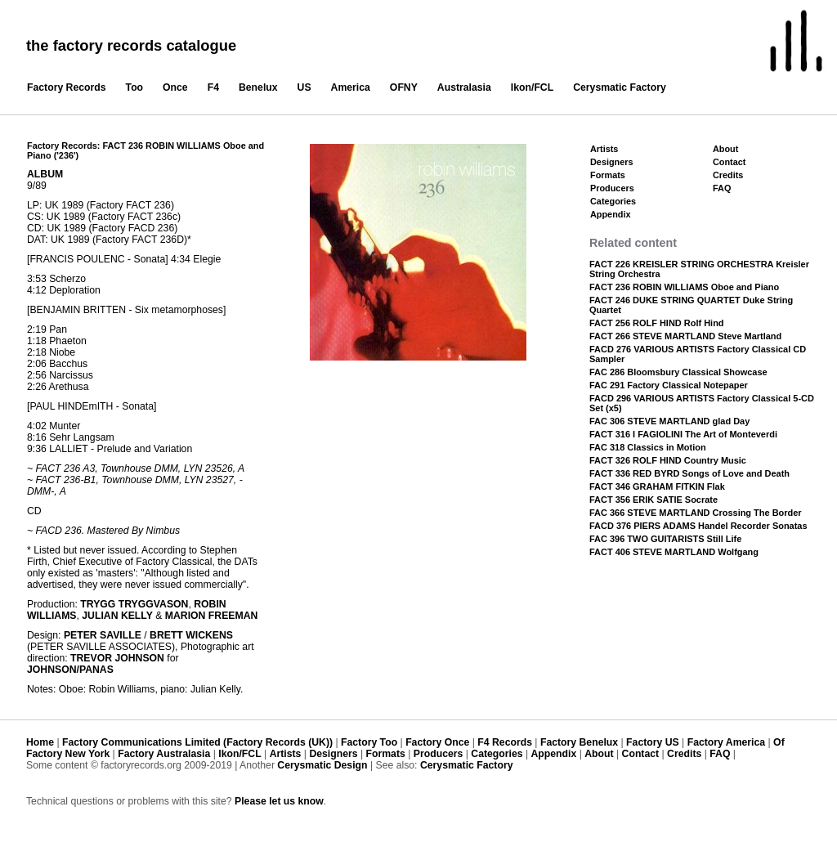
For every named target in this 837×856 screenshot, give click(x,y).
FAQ (722, 188)
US (304, 87)
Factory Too (369, 742)
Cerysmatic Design (322, 765)
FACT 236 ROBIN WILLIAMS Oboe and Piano (684, 287)
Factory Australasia (164, 754)
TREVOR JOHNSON (117, 658)
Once (175, 87)
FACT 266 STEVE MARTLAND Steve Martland (685, 336)
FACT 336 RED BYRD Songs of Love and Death (689, 473)
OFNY (404, 87)
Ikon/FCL (532, 87)
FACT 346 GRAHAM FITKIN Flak (657, 486)
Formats (607, 175)
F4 (213, 87)
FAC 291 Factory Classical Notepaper (668, 385)
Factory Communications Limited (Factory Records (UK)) (197, 742)
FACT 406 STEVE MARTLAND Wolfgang (674, 552)
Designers (611, 162)
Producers (612, 188)
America (350, 87)
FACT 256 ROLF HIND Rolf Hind (656, 323)
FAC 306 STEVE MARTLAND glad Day (669, 421)
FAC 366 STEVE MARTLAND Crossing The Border (695, 513)
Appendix (610, 214)
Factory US (652, 742)
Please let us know (279, 801)
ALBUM (45, 174)
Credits (728, 175)
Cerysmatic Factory (619, 87)
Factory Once (437, 742)
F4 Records (504, 742)
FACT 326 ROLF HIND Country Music (667, 460)
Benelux (258, 87)
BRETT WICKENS (191, 635)
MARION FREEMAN (211, 615)
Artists (604, 149)
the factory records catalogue (131, 45)
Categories (613, 201)
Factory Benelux (579, 742)
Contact (729, 162)
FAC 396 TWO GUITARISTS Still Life (665, 539)
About (725, 149)
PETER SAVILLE (102, 635)
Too (135, 87)
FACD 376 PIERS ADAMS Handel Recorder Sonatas (698, 526)
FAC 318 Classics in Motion (647, 447)
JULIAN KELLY (117, 615)
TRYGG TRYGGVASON (134, 604)
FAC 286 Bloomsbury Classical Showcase (678, 372)
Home (40, 742)
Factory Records (66, 87)
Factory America (726, 742)
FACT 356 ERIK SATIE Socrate (653, 499)
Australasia (464, 87)
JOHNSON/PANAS (70, 669)
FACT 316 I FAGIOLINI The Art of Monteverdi (683, 434)
